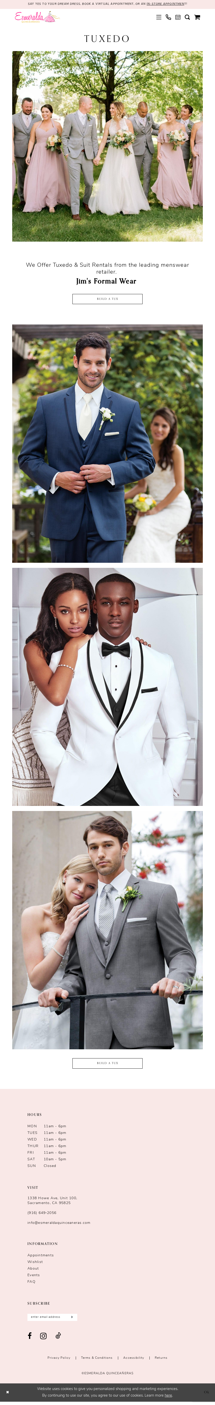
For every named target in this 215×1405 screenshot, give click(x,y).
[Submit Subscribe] (71, 1320)
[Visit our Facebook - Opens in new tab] (29, 1339)
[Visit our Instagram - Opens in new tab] (43, 1339)
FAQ (31, 1284)
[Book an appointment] (178, 17)
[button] (159, 17)
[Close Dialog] (8, 1395)
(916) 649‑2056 (41, 1215)
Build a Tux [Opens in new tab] (108, 300)
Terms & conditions (97, 1361)
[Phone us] (168, 17)
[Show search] (187, 17)
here (168, 1399)
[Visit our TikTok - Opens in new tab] (58, 1339)
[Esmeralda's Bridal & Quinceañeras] (37, 17)
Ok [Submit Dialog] (206, 1396)
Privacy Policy (59, 1361)
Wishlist (35, 1264)
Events (33, 1277)
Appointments (40, 1258)
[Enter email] (52, 1320)
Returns (161, 1361)
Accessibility (133, 1361)
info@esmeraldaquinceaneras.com (59, 1225)
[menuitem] (159, 17)
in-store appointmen (170, 4)
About (33, 1271)
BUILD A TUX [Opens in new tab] (108, 1065)
